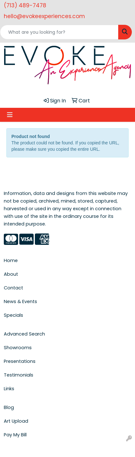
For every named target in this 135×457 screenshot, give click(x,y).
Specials (13, 315)
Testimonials (18, 375)
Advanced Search (24, 334)
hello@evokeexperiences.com (44, 16)
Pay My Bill (15, 435)
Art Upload (16, 421)
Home (11, 260)
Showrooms (18, 347)
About (11, 274)
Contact (13, 288)
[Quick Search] (59, 32)
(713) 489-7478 (25, 5)
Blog (9, 407)
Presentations (19, 361)
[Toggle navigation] (9, 114)
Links (9, 388)
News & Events (20, 301)
